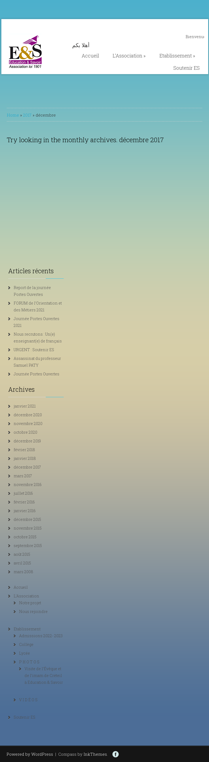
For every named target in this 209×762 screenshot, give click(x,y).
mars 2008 (23, 571)
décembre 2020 (28, 414)
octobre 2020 (25, 432)
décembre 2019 (27, 441)
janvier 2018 (25, 458)
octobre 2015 (25, 536)
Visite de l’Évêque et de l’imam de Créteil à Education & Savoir (43, 675)
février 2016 (24, 502)
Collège (26, 644)
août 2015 (22, 554)
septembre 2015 (28, 545)
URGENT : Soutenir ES (34, 349)
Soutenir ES (186, 68)
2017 (27, 115)
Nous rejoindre (33, 611)
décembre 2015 (27, 519)
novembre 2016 (28, 484)
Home (13, 115)
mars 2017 (23, 475)
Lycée (24, 653)
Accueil (90, 55)
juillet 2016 (23, 493)
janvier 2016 (25, 510)
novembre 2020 (28, 423)
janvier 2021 (25, 406)
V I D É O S (28, 699)
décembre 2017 (27, 467)
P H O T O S (29, 661)
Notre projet (30, 602)
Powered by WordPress (30, 754)
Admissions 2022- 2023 (41, 635)
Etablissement (177, 55)
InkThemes (95, 754)
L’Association (129, 55)
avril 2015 (22, 563)
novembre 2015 (28, 528)
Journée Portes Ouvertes (36, 374)
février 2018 (24, 449)
